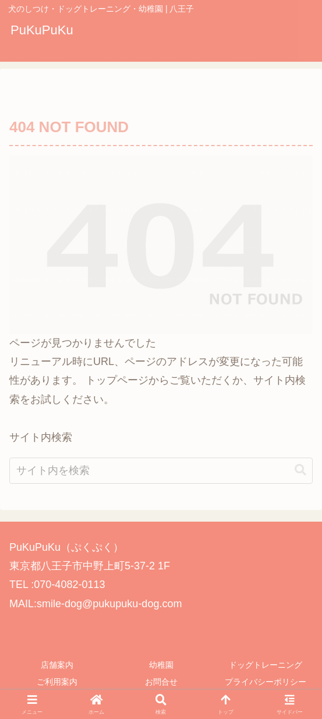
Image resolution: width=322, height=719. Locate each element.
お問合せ (161, 681)
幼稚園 (161, 665)
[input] (161, 485)
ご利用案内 (57, 681)
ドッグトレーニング (265, 665)
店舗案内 (57, 665)
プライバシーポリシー (265, 681)
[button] (300, 484)
